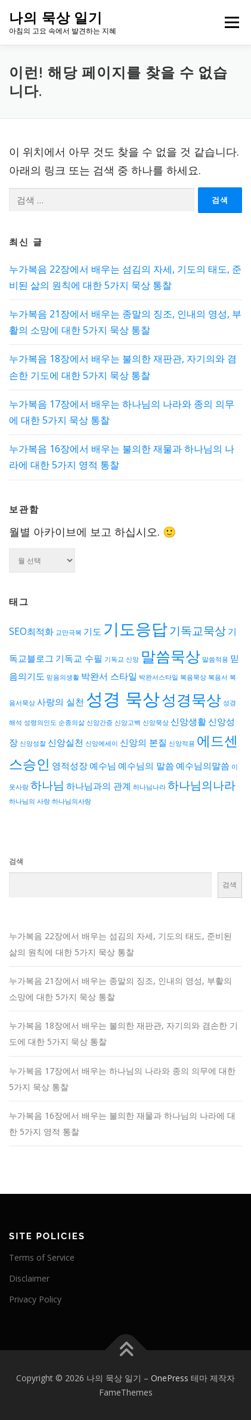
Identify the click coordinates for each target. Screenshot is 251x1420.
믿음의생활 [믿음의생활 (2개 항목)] (63, 677)
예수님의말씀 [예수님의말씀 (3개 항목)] (203, 766)
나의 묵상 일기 (56, 18)
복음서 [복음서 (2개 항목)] (218, 677)
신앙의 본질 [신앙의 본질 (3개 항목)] (143, 742)
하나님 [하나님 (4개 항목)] (47, 785)
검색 (16, 861)
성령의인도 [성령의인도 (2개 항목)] (40, 722)
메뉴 (230, 22)
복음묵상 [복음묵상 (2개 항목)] (193, 677)
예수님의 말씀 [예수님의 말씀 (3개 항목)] (146, 766)
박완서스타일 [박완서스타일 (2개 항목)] (158, 677)
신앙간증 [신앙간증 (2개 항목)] (99, 722)
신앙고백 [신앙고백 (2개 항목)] (127, 722)
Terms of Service (42, 1257)
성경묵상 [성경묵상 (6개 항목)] (191, 699)
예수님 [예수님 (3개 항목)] (102, 766)
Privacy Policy (35, 1299)
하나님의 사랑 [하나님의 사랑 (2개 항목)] (29, 801)
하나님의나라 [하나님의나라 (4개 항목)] (201, 785)
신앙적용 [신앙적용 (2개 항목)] (182, 743)
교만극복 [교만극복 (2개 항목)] (68, 632)
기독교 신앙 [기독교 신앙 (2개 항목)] (121, 659)
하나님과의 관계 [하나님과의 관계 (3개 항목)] (98, 786)
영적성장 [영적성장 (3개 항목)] (70, 766)
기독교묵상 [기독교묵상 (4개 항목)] (197, 630)
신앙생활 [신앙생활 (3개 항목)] (188, 721)
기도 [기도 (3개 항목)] (92, 631)
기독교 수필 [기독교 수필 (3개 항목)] (79, 658)
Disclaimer (29, 1278)
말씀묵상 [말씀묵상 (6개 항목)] (170, 656)
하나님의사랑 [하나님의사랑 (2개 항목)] (71, 801)
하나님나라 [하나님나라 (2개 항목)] (149, 787)
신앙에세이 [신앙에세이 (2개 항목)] (101, 743)
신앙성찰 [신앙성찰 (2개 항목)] (33, 743)
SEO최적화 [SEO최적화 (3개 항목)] (31, 631)
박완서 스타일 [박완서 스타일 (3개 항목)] (109, 676)
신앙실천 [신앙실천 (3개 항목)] (65, 742)
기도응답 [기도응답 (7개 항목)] (135, 629)
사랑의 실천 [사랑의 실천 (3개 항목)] (60, 702)
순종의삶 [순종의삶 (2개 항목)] (71, 722)
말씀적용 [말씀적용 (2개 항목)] (215, 659)
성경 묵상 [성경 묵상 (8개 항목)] (123, 699)
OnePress (169, 1378)
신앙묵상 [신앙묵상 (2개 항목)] (155, 722)
